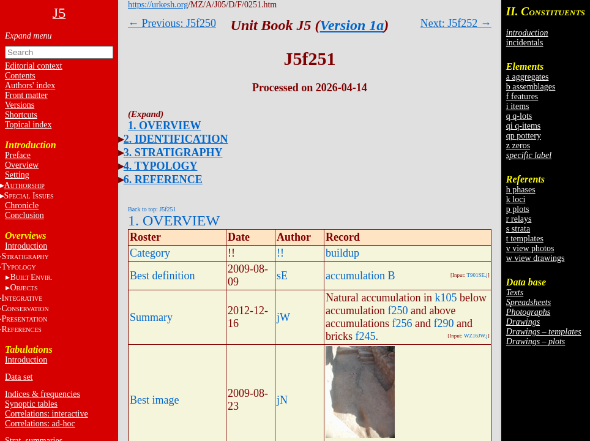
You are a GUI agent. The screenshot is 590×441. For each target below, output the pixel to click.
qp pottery (523, 135)
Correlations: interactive (46, 413)
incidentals (524, 42)
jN (282, 400)
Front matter (26, 95)
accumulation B (360, 276)
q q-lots (519, 116)
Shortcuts (21, 114)
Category (150, 253)
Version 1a (352, 25)
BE (31, 277)
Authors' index (30, 85)
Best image (154, 400)
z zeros (518, 145)
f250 (397, 310)
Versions (19, 105)
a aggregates (527, 76)
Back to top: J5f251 (152, 209)
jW (283, 317)
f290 (443, 323)
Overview (22, 165)
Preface (18, 155)
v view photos (530, 248)
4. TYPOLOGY (161, 166)
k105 (446, 298)
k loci (516, 199)
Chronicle (22, 205)
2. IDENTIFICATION (176, 139)
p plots (517, 209)
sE (282, 276)
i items (517, 106)
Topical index (28, 124)
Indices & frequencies (42, 394)
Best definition (162, 276)
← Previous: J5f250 (172, 23)
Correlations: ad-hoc (40, 423)
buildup (342, 253)
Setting (17, 174)
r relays (519, 219)
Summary (151, 317)
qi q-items (523, 125)
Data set (18, 377)
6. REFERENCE (163, 179)
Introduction (26, 246)
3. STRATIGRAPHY (173, 152)
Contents (20, 75)
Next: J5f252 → (455, 23)
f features (522, 96)
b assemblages (530, 86)
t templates (524, 238)
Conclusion (24, 215)
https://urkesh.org (158, 4)
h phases (521, 189)
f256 (402, 323)
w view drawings (535, 258)
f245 (366, 336)
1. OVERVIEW (164, 125)
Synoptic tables (31, 404)
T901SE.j (477, 275)
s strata (518, 228)
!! (280, 253)
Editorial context (33, 65)
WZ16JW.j (476, 336)
